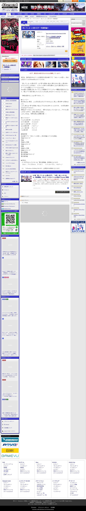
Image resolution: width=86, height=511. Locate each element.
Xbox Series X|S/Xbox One (9, 203)
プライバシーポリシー (9, 421)
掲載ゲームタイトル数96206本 (10, 9)
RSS (2, 1)
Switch (26, 13)
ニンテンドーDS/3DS (24, 481)
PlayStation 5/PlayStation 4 (9, 206)
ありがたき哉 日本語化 (11, 168)
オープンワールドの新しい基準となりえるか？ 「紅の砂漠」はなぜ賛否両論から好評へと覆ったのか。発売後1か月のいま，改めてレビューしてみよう (9, 314)
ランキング (81, 0)
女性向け (39, 13)
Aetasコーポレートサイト (9, 430)
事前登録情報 (40, 486)
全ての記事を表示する (63, 192)
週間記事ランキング (8, 186)
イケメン (48, 46)
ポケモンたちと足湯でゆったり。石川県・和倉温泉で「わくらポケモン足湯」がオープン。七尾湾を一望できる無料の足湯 (79, 102)
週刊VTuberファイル (10, 115)
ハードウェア (52, 13)
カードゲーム (73, 488)
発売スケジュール (25, 471)
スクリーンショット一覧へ (63, 59)
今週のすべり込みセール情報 (11, 126)
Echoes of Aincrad (77, 195)
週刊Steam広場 (9, 129)
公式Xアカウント (9, 1)
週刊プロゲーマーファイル (11, 109)
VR (45, 13)
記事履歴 (75, 0)
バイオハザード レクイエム (79, 171)
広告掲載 (53, 507)
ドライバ (6, 196)
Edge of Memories (77, 187)
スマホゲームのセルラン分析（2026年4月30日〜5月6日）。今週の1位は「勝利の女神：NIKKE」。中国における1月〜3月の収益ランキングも (79, 95)
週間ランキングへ (81, 162)
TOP (3, 13)
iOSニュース (40, 482)
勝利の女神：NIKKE (78, 183)
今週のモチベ (9, 106)
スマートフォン (40, 481)
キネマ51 (8, 175)
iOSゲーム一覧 (40, 493)
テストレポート (57, 484)
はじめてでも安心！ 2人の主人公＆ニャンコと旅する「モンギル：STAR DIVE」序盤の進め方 (9, 292)
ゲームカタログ (53, 16)
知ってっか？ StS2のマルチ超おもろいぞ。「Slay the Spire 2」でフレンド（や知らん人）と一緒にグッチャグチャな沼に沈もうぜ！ (10, 334)
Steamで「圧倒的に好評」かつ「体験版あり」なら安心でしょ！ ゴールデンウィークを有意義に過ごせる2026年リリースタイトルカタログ (10, 273)
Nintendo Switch (7, 208)
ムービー (32, 16)
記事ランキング (8, 474)
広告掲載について (8, 427)
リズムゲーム (73, 491)
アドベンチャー (50, 42)
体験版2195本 (14, 10)
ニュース (6, 69)
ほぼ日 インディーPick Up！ (12, 132)
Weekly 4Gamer (9, 103)
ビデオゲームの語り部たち (11, 160)
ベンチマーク (56, 491)
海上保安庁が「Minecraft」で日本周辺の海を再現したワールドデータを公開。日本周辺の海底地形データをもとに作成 (79, 144)
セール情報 (40, 488)
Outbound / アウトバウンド (79, 210)
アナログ (65, 13)
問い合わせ (26, 1)
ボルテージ (48, 36)
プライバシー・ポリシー (43, 507)
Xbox (13, 13)
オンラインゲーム (8, 464)
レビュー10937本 (6, 10)
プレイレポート (10, 16)
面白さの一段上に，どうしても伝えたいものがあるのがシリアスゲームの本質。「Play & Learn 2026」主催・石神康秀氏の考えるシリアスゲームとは (9, 375)
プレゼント (6, 189)
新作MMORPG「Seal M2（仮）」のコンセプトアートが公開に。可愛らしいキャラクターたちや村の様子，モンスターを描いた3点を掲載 (79, 130)
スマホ (32, 13)
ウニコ (47, 37)
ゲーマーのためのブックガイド (11, 141)
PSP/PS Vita (72, 462)
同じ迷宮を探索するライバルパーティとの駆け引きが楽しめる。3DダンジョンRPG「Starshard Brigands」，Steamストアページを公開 (79, 158)
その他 (71, 493)
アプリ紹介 (40, 489)
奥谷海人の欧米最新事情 (11, 100)
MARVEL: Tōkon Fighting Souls (79, 216)
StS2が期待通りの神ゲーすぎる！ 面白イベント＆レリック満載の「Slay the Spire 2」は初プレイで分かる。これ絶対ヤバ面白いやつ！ (10, 353)
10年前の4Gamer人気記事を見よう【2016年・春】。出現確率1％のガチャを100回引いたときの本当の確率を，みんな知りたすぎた (9, 253)
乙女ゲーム (53, 46)
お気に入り (68, 0)
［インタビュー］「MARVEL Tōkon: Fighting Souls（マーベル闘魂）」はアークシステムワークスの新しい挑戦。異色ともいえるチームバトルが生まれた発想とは (79, 137)
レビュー (3, 16)
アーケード (72, 481)
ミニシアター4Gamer (10, 163)
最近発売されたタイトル (41, 16)
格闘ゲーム (73, 486)
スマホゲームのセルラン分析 (11, 122)
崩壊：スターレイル (78, 191)
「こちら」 (50, 502)
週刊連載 (6, 471)
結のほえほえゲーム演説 (11, 144)
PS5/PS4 (20, 13)
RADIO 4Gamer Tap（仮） (11, 135)
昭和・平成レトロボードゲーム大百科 (11, 154)
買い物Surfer (8, 166)
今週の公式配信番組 (10, 112)
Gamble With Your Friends (79, 199)
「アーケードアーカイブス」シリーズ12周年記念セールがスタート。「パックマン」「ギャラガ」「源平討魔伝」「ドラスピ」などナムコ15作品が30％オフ (79, 151)
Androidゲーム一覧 (41, 495)
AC (58, 13)
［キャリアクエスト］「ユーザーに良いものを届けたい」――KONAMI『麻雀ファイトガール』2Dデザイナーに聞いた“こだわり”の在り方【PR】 (9, 395)
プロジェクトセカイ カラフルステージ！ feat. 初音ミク (79, 178)
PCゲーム (6, 201)
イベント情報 (73, 484)
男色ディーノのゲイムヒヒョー (11, 118)
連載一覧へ (15, 181)
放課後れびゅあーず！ (10, 178)
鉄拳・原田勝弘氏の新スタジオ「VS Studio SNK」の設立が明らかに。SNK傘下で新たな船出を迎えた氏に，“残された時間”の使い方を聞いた (10, 414)
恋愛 (63, 46)
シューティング (74, 489)
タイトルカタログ (25, 473)
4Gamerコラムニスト (10, 157)
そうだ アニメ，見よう (11, 138)
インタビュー (19, 16)
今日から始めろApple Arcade (12, 147)
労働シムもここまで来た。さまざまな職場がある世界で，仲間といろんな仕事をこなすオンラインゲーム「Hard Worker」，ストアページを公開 (79, 116)
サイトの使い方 (18, 1)
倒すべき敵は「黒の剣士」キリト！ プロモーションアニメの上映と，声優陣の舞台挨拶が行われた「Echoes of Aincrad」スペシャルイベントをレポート (79, 109)
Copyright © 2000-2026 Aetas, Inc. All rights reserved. (43, 509)
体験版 (26, 16)
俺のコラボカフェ (10, 150)
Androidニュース (41, 484)
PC (8, 14)
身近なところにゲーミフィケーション (11, 172)
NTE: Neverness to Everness (79, 204)
